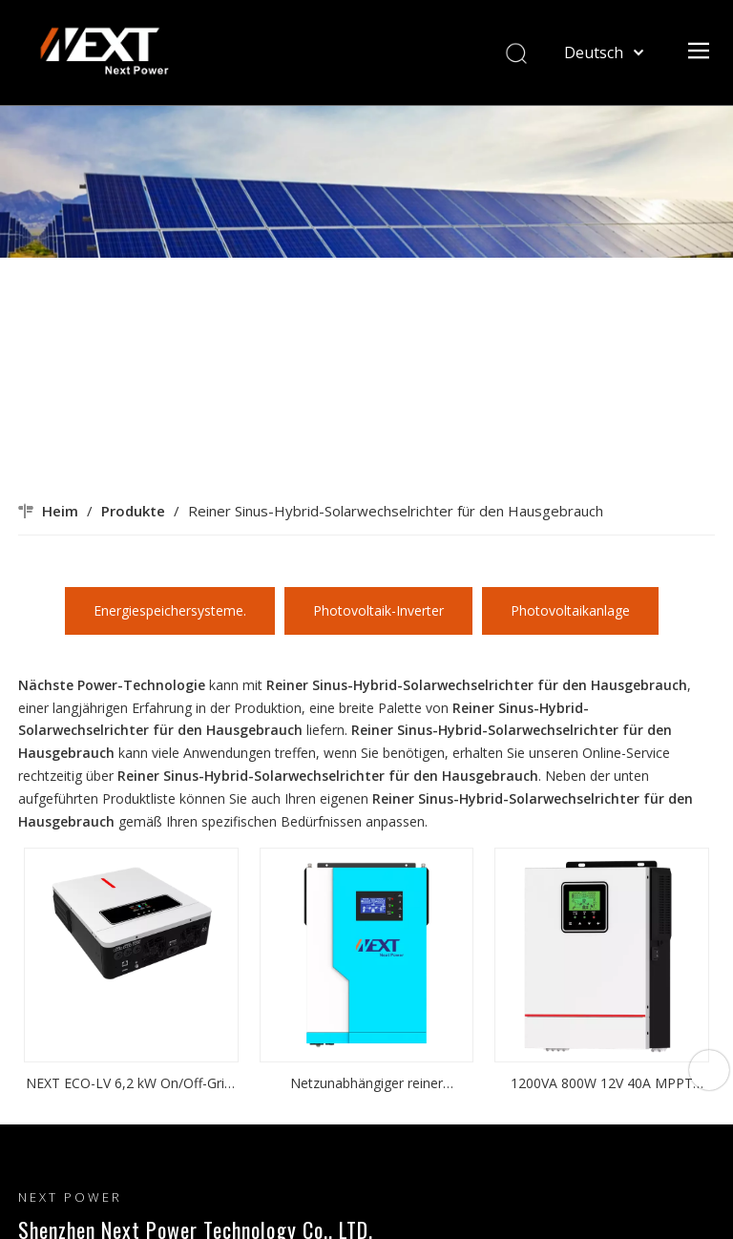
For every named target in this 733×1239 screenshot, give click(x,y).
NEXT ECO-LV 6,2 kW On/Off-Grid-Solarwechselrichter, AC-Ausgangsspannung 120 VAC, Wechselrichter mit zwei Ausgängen (131, 1084)
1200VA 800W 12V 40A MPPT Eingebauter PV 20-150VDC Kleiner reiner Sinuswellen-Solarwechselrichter (601, 1084)
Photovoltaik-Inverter (378, 610)
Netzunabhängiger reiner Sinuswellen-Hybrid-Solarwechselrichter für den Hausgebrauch (366, 1084)
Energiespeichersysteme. (170, 610)
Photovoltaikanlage (570, 610)
